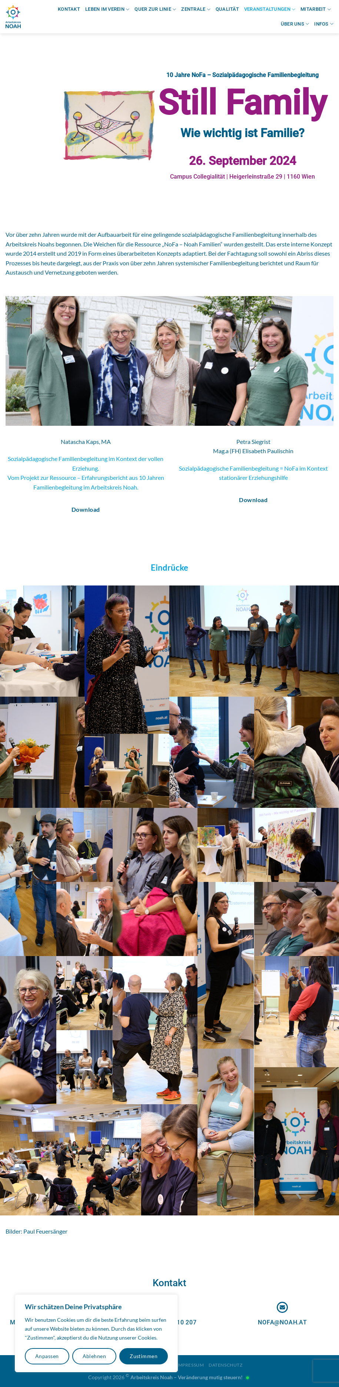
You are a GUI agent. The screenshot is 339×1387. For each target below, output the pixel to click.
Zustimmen (143, 1356)
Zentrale (195, 9)
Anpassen (47, 1356)
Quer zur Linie (155, 9)
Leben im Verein (107, 9)
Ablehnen (94, 1356)
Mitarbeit (315, 9)
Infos (323, 23)
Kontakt (69, 9)
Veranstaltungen (269, 9)
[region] (96, 1333)
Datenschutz (226, 1365)
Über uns (295, 23)
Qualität (227, 9)
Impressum (190, 1365)
